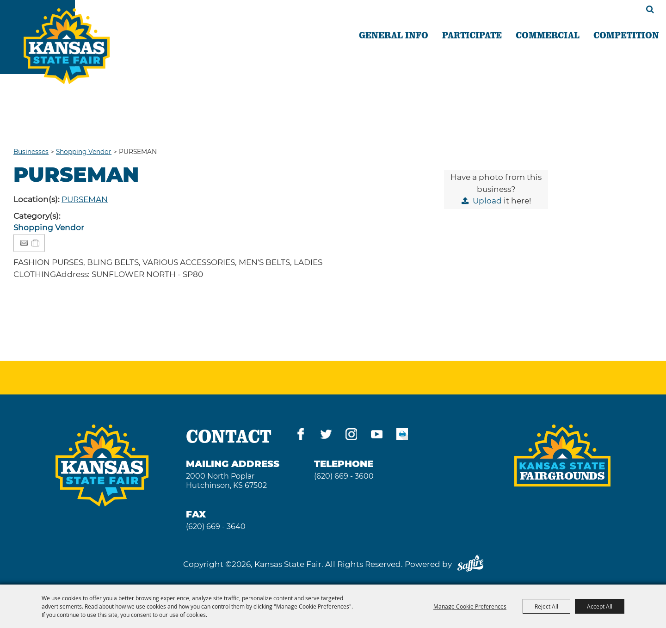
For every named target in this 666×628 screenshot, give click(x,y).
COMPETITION (626, 34)
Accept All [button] (599, 606)
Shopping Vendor (83, 151)
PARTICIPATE (472, 34)
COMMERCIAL (548, 34)
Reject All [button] (546, 606)
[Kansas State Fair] (75, 52)
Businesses (31, 151)
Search (650, 9)
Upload (487, 200)
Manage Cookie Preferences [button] (469, 606)
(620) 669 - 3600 (344, 476)
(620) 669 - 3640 (216, 526)
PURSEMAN (85, 199)
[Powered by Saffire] (470, 564)
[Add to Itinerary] (36, 242)
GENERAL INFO (393, 34)
